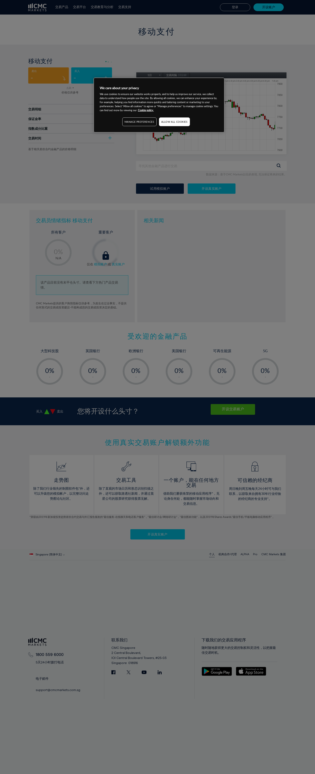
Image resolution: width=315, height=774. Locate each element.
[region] (159, 105)
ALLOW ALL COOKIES (174, 121)
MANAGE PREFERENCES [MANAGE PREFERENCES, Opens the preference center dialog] (139, 121)
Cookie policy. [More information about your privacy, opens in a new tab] (146, 110)
